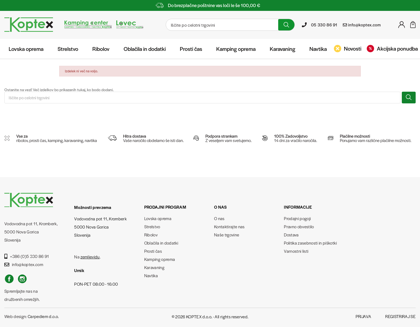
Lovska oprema (26, 49)
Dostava (291, 234)
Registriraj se (400, 316)
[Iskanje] (221, 24)
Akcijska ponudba (392, 48)
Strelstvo (68, 49)
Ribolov (100, 49)
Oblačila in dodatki (145, 49)
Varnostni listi (296, 251)
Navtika (318, 49)
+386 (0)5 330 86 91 (26, 256)
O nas (219, 218)
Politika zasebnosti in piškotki (310, 243)
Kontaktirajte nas (229, 226)
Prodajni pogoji (297, 218)
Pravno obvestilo (299, 226)
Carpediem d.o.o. (43, 316)
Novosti (347, 48)
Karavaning (282, 49)
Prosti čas (191, 49)
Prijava (363, 316)
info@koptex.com (23, 264)
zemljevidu (89, 257)
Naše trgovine (226, 234)
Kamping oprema (236, 49)
